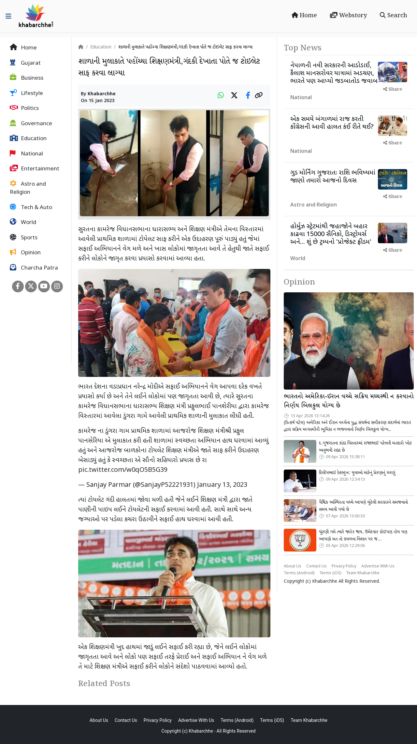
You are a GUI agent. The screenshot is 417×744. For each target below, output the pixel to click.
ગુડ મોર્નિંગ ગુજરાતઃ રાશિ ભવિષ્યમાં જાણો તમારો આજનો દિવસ (332, 177)
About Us (292, 566)
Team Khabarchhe (363, 573)
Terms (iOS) (330, 573)
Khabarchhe (102, 94)
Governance (31, 123)
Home (304, 15)
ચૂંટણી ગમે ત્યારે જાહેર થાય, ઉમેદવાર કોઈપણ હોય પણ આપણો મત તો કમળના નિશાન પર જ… (363, 535)
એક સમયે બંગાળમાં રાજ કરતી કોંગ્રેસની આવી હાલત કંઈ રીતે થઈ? (332, 123)
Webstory (348, 15)
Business (26, 78)
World (23, 222)
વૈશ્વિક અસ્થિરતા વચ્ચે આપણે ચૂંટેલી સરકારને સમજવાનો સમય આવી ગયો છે (363, 506)
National (26, 154)
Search (393, 15)
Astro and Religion (28, 188)
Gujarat (25, 63)
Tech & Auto (31, 207)
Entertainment (34, 169)
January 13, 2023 (222, 485)
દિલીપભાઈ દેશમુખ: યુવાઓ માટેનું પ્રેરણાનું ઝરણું (357, 473)
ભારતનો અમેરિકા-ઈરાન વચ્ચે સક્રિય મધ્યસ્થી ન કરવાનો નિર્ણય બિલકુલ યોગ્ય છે (349, 401)
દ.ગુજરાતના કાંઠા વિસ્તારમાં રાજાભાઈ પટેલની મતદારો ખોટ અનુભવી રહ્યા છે (365, 447)
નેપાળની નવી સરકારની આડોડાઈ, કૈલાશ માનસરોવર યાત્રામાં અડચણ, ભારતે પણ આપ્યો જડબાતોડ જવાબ (334, 73)
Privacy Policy (344, 566)
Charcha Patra (34, 268)
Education (28, 138)
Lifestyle (26, 93)
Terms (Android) (299, 573)
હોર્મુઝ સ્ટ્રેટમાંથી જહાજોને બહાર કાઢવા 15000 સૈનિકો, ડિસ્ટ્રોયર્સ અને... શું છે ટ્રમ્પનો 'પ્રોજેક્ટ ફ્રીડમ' (330, 234)
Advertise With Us (378, 566)
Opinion (25, 253)
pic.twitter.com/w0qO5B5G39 (122, 470)
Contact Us (316, 566)
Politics (24, 108)
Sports (23, 238)
